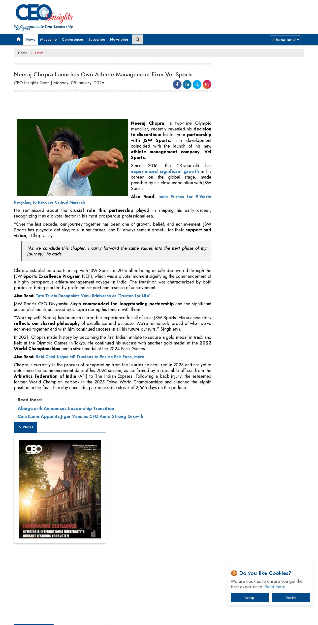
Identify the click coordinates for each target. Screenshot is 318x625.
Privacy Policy (74, 617)
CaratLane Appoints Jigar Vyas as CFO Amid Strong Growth (80, 422)
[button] (18, 39)
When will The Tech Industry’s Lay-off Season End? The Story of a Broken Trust (260, 488)
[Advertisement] (104, 105)
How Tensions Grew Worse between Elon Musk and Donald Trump (258, 544)
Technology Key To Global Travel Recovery (253, 500)
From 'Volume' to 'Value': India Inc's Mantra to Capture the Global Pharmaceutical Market (256, 462)
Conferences (73, 39)
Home (22, 52)
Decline (291, 597)
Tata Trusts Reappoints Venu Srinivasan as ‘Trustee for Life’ (93, 296)
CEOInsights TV (232, 268)
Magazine (48, 39)
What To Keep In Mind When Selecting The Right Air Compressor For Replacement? (258, 513)
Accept (249, 597)
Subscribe (97, 39)
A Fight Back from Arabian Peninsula (249, 474)
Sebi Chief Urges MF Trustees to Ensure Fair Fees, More (90, 357)
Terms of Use (103, 617)
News (30, 39)
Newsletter (119, 39)
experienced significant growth (165, 171)
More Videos (225, 346)
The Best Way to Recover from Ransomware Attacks (255, 529)
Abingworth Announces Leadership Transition (66, 414)
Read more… (277, 587)
